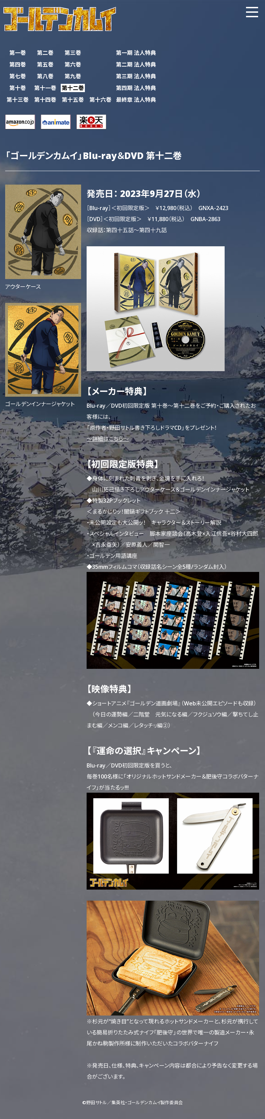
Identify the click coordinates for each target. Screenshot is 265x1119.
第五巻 (45, 64)
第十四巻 (45, 99)
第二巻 (45, 53)
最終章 (136, 99)
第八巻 (45, 76)
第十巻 (17, 88)
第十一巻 (45, 88)
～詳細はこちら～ (108, 438)
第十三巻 (18, 99)
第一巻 (17, 53)
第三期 (136, 76)
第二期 (136, 64)
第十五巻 (73, 99)
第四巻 (17, 64)
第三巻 (73, 53)
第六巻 (73, 64)
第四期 (136, 88)
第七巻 (17, 76)
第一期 (136, 53)
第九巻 (73, 76)
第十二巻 (73, 88)
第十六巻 (100, 99)
